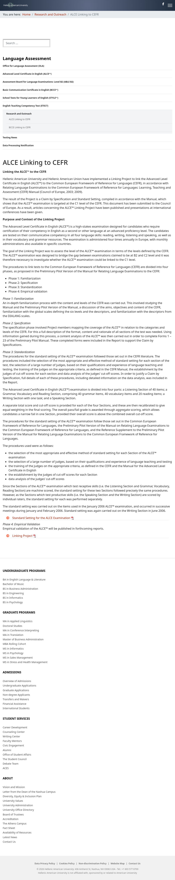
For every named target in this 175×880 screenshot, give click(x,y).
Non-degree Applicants (16, 694)
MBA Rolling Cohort (14, 644)
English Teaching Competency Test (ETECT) (25, 105)
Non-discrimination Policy (93, 864)
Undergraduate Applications (19, 685)
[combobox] (26, 43)
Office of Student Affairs (17, 754)
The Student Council (15, 759)
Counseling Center (14, 732)
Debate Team (10, 763)
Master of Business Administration (23, 639)
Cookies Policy (67, 864)
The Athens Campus (14, 823)
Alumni (7, 750)
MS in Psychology (13, 653)
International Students (16, 708)
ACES (6, 768)
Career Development (15, 727)
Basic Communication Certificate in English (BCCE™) (30, 89)
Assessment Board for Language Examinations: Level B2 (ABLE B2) (38, 81)
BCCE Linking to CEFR (19, 127)
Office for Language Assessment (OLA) (23, 65)
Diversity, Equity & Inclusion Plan (22, 796)
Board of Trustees (13, 814)
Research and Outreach (18, 113)
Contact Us (9, 841)
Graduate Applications (16, 690)
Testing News (10, 137)
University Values (13, 800)
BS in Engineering (13, 593)
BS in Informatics (13, 597)
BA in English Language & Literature (24, 579)
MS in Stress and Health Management (25, 662)
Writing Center (11, 736)
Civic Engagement (13, 745)
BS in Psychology (13, 602)
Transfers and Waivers (16, 699)
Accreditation (10, 819)
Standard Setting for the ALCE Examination (43, 518)
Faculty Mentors (12, 741)
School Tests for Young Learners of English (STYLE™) (30, 97)
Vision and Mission (14, 787)
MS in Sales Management (18, 657)
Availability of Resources (17, 832)
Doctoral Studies (12, 626)
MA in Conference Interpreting (21, 630)
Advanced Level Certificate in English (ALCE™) (27, 73)
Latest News (10, 837)
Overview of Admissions (17, 681)
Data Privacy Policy (45, 864)
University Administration (18, 805)
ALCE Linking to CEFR (19, 119)
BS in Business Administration (20, 588)
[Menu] (170, 5)
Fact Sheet (9, 828)
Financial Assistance (14, 703)
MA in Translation (13, 635)
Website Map (118, 864)
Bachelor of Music (13, 584)
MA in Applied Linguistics (17, 621)
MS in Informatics (13, 648)
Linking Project (24, 536)
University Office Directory (18, 809)
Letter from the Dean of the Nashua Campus (29, 791)
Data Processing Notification (18, 145)
